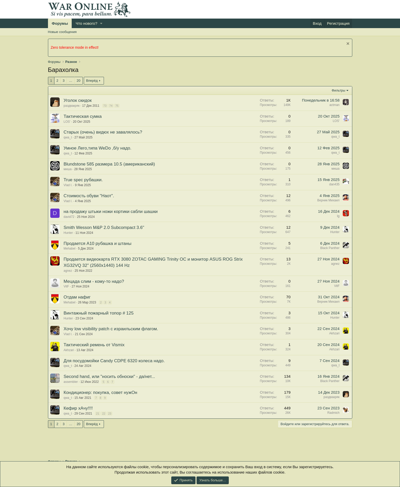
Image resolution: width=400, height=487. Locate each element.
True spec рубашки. (83, 179)
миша (68, 169)
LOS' (67, 121)
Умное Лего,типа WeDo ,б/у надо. (98, 148)
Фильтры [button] (338, 90)
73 (105, 105)
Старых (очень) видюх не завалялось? (103, 132)
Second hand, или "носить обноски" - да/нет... (109, 376)
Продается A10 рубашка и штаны (98, 243)
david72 (69, 217)
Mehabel (70, 248)
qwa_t (68, 137)
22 (103, 413)
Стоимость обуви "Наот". (89, 195)
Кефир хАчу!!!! (78, 408)
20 (78, 80)
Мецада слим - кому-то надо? (94, 281)
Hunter (68, 233)
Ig (338, 216)
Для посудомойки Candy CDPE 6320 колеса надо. (114, 360)
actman (334, 105)
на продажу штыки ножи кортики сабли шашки (111, 211)
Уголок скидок (78, 100)
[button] (101, 23)
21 (97, 413)
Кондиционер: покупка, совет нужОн (100, 392)
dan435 (334, 184)
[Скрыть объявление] (347, 44)
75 (116, 105)
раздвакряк (72, 106)
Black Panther (330, 248)
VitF (66, 286)
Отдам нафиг (77, 297)
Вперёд (92, 80)
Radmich (333, 413)
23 (109, 413)
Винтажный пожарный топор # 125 (99, 313)
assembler (71, 382)
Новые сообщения (62, 32)
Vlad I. (68, 185)
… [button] (70, 80)
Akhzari (334, 333)
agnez (68, 271)
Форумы (60, 23)
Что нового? (86, 23)
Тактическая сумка (83, 116)
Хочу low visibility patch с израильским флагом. (111, 328)
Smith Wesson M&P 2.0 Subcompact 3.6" (104, 227)
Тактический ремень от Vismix (94, 344)
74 (110, 105)
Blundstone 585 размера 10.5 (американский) (109, 164)
